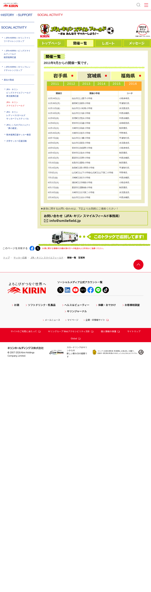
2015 (117, 83)
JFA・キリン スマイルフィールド (47, 257)
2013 (86, 83)
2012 (71, 83)
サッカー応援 (20, 257)
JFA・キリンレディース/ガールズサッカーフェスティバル (17, 115)
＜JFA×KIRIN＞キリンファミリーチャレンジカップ (17, 39)
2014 (102, 83)
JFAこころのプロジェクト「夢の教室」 (18, 126)
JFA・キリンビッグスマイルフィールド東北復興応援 (18, 92)
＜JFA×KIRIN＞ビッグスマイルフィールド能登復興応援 (17, 54)
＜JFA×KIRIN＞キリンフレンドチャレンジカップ (17, 68)
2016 (133, 83)
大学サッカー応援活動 (16, 141)
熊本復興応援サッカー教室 (18, 134)
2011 (55, 83)
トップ (6, 257)
